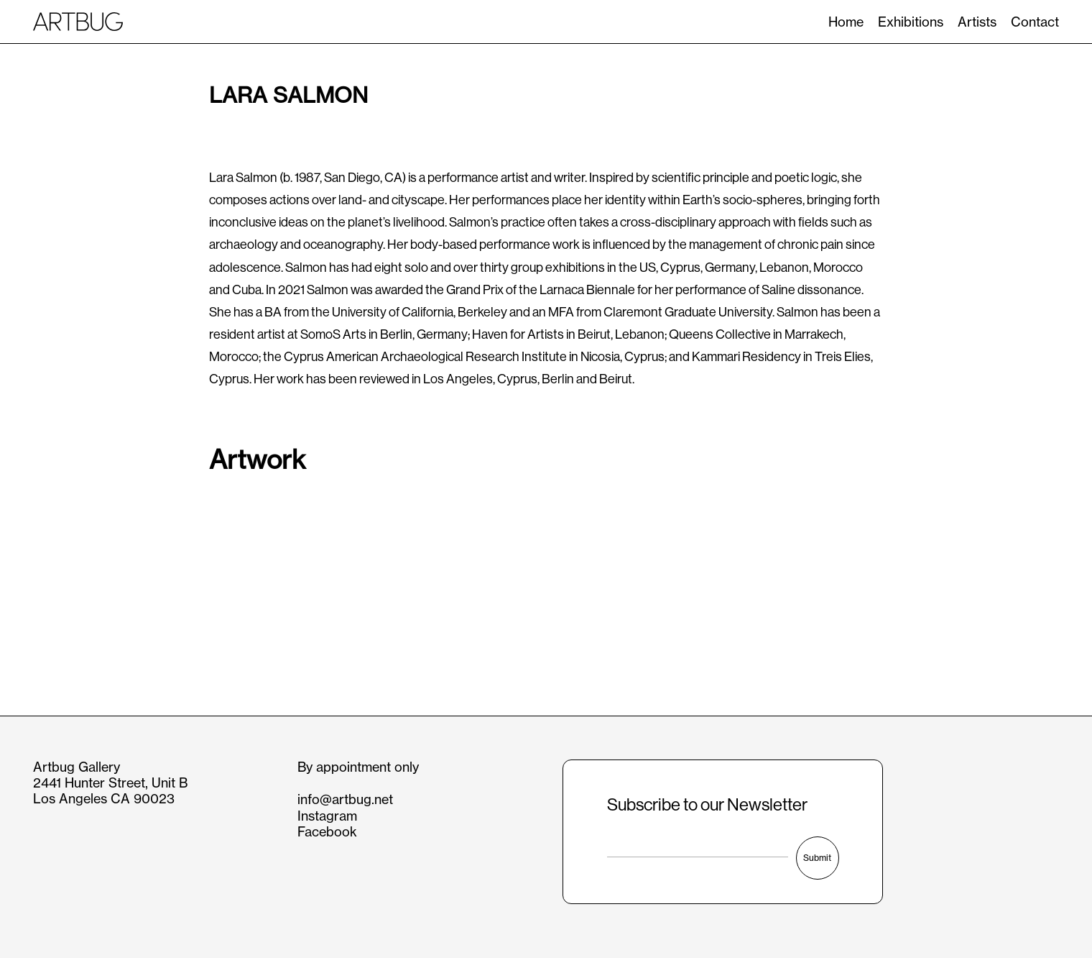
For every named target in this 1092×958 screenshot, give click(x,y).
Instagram (327, 816)
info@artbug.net (345, 799)
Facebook (327, 832)
